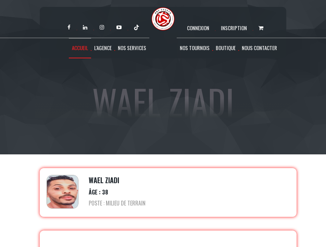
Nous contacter (259, 47)
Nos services (132, 47)
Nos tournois (195, 47)
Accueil (80, 47)
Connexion (198, 28)
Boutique (226, 47)
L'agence (103, 47)
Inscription (234, 28)
